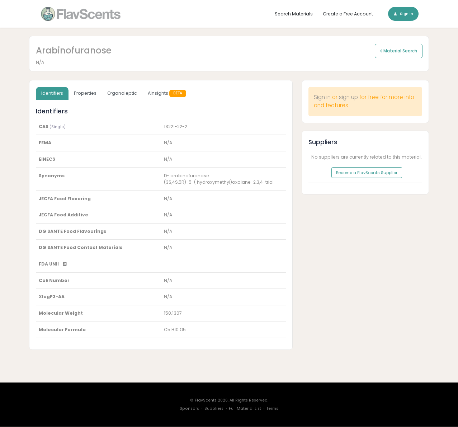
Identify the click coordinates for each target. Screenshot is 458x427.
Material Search (398, 51)
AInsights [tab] (167, 93)
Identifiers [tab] (52, 93)
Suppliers (213, 409)
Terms (272, 409)
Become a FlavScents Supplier (366, 173)
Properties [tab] (85, 93)
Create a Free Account (348, 14)
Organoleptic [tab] (122, 93)
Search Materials (294, 14)
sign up (348, 97)
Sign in (322, 97)
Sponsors (189, 409)
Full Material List (245, 409)
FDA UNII (53, 264)
